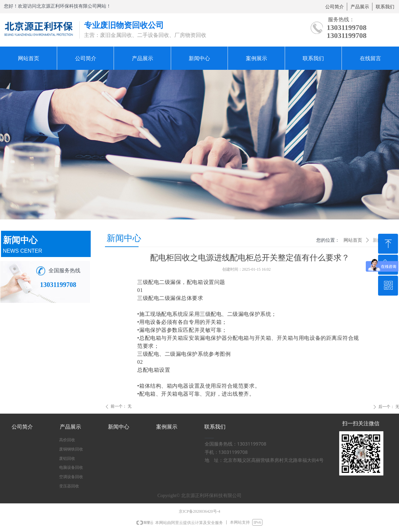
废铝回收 (67, 458)
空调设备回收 (71, 476)
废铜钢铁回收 (71, 449)
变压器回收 (69, 486)
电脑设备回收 (71, 467)
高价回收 (67, 440)
